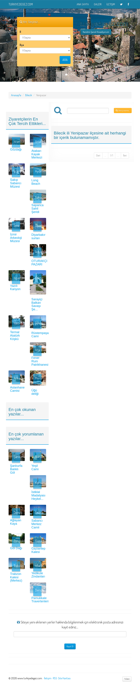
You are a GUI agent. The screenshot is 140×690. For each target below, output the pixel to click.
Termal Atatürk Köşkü (15, 335)
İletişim (111, 4)
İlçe (22, 45)
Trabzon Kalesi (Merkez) (16, 577)
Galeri (97, 4)
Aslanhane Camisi (17, 389)
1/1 (111, 155)
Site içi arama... (123, 110)
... (105, 155)
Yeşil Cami (35, 467)
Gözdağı (16, 149)
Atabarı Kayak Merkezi (36, 154)
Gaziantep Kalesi (38, 550)
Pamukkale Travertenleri (39, 599)
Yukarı (127, 679)
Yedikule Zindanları (38, 575)
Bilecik (28, 95)
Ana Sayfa (83, 4)
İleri (125, 155)
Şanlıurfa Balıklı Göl (16, 469)
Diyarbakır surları (38, 236)
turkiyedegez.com (21, 4)
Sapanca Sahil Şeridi (37, 208)
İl (20, 32)
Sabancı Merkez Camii (37, 524)
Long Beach (35, 182)
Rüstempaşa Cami (40, 334)
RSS (55, 678)
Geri (98, 155)
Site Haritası (64, 678)
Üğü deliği (35, 392)
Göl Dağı (16, 548)
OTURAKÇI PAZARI (39, 262)
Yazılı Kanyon (15, 287)
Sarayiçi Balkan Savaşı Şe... (36, 304)
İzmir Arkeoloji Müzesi (16, 238)
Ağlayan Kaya (15, 522)
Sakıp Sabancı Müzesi (15, 183)
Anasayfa (16, 95)
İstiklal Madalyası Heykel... (38, 495)
